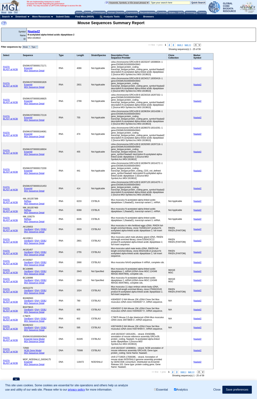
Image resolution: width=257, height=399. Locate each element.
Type (34, 47)
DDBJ (43, 229)
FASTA (6, 67)
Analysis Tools (110, 16)
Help (10, 12)
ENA (37, 229)
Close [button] (217, 389)
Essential (161, 389)
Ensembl (28, 68)
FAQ (16, 12)
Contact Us (131, 16)
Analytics (181, 389)
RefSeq (27, 201)
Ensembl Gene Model (34, 339)
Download (20, 16)
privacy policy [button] (76, 389)
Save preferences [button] (237, 389)
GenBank (28, 229)
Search (6, 16)
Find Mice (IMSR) (84, 16)
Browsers (148, 16)
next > (180, 45)
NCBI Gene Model (32, 350)
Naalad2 (34, 31)
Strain (26, 47)
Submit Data (63, 16)
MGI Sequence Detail (34, 70)
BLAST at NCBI (10, 69)
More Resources (41, 16)
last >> (188, 45)
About (3, 12)
